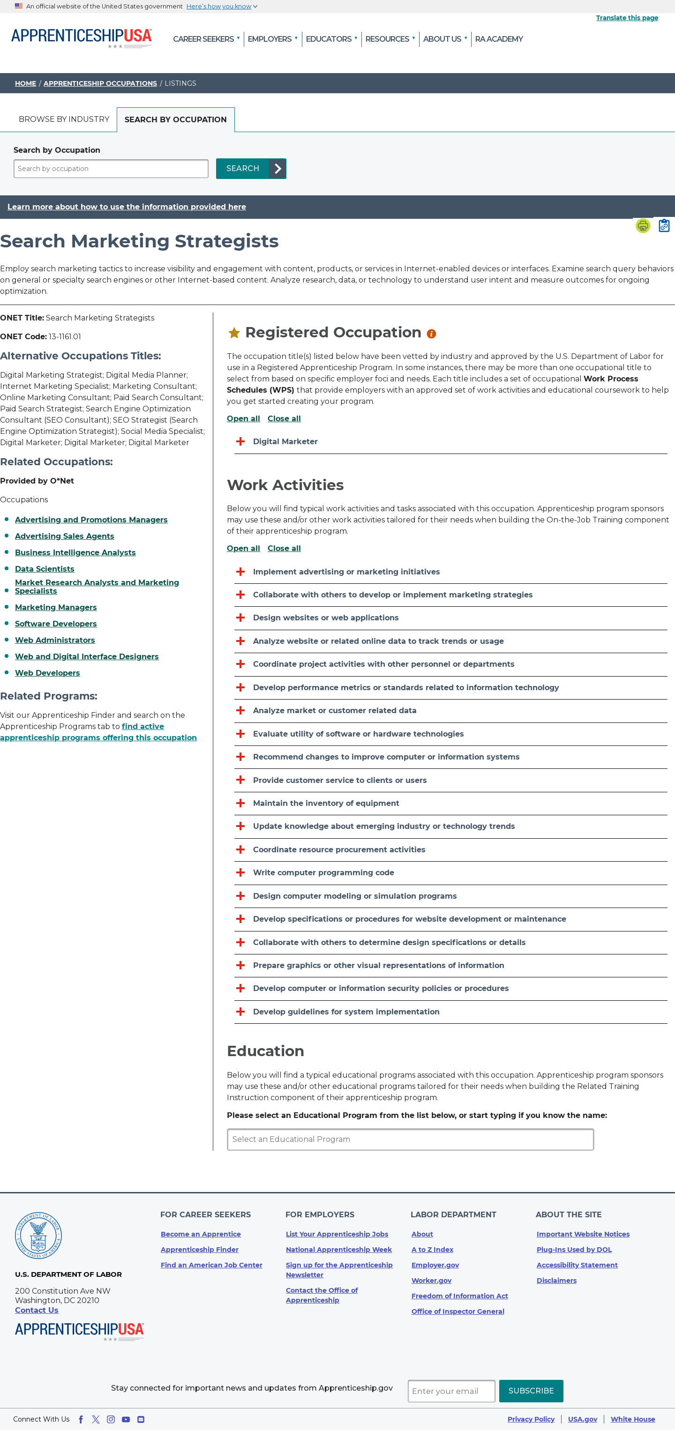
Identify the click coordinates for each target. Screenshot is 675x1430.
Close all (284, 419)
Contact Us (37, 1310)
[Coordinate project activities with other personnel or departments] (451, 664)
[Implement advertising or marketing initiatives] (451, 572)
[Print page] (643, 227)
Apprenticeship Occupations (100, 83)
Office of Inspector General (458, 1309)
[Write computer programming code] (451, 873)
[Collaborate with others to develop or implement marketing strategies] (451, 595)
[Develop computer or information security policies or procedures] (451, 988)
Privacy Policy (531, 1419)
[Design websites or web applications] (451, 618)
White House (633, 1419)
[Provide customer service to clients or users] (451, 780)
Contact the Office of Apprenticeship (322, 1293)
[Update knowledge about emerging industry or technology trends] (451, 826)
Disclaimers (557, 1278)
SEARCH (242, 168)
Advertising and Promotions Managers (91, 520)
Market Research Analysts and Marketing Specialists (97, 587)
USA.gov (582, 1419)
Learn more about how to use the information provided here (127, 207)
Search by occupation (176, 119)
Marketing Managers (56, 607)
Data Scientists (45, 569)
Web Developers (47, 673)
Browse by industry (64, 119)
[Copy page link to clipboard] (664, 226)
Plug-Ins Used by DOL (574, 1247)
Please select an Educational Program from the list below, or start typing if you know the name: (417, 1115)
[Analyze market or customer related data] (451, 711)
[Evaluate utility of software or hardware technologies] (451, 734)
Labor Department (454, 1213)
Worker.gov (431, 1278)
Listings (180, 83)
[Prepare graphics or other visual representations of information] (451, 965)
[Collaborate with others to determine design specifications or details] (451, 942)
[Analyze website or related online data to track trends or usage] (451, 641)
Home (25, 83)
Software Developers (56, 624)
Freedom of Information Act (460, 1293)
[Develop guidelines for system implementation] (451, 1012)
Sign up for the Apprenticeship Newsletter (339, 1268)
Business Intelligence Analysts (75, 553)
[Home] (81, 39)
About (422, 1232)
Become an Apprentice (201, 1232)
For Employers (320, 1213)
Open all (243, 419)
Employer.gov (435, 1263)
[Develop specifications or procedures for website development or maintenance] (451, 919)
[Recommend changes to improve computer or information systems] (451, 757)
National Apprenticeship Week (339, 1247)
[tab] (64, 119)
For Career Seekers (206, 1213)
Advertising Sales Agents (64, 536)
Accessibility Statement (577, 1263)
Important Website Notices (583, 1232)
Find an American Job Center (211, 1263)
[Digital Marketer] (451, 442)
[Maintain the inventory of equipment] (451, 803)
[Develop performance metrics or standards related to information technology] (451, 688)
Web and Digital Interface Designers (87, 657)
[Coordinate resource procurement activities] (451, 850)
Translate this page (627, 18)
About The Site (570, 1213)
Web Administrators (55, 640)
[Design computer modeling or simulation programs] (451, 896)
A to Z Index (432, 1247)
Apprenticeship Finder (200, 1247)
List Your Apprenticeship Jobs (337, 1232)
